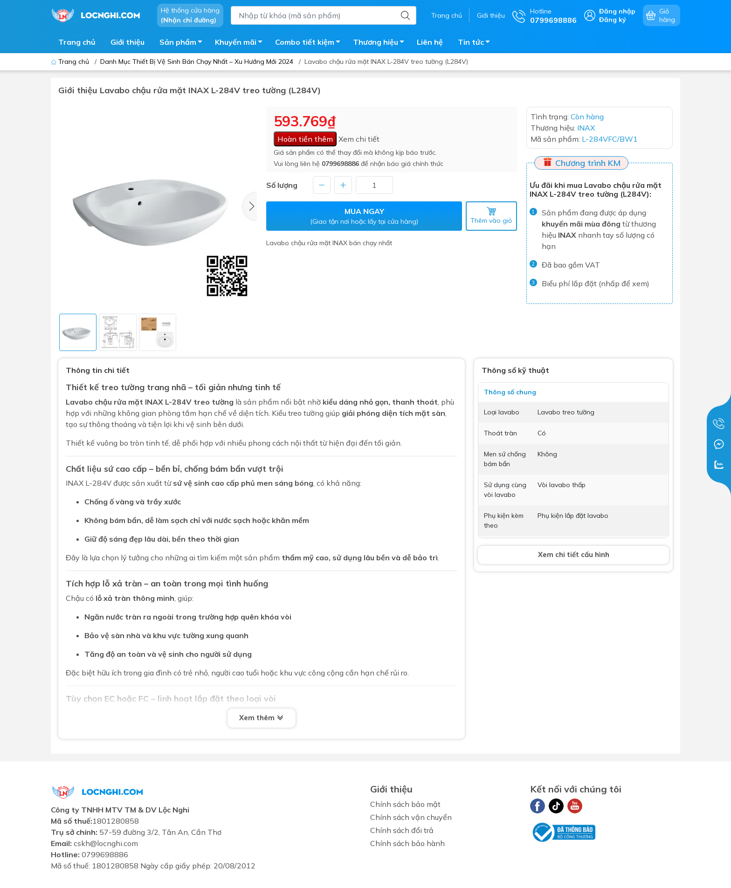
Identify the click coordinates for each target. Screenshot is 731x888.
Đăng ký (612, 19)
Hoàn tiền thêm (305, 139)
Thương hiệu (381, 43)
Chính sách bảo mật (405, 804)
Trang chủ (446, 15)
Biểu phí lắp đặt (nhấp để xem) (595, 283)
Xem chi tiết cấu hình (573, 554)
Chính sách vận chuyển (411, 817)
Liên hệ (430, 42)
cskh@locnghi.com (106, 843)
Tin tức (476, 43)
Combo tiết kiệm (310, 43)
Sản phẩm (183, 43)
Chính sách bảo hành (407, 843)
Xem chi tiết (358, 139)
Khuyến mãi (241, 43)
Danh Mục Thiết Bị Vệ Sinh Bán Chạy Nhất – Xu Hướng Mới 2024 (196, 61)
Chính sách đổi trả (402, 830)
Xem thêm (261, 718)
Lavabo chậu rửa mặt (104, 401)
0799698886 (340, 163)
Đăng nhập (617, 11)
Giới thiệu (491, 15)
